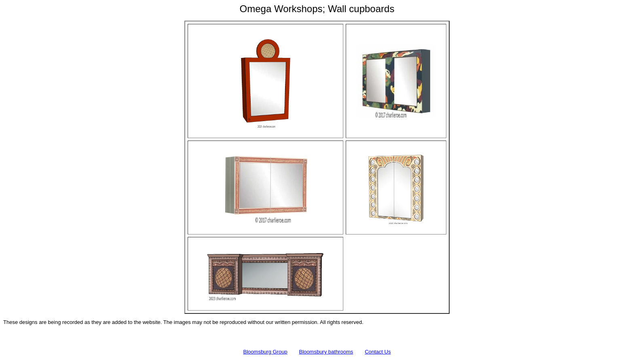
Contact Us (378, 352)
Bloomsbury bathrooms (326, 352)
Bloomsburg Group (265, 352)
